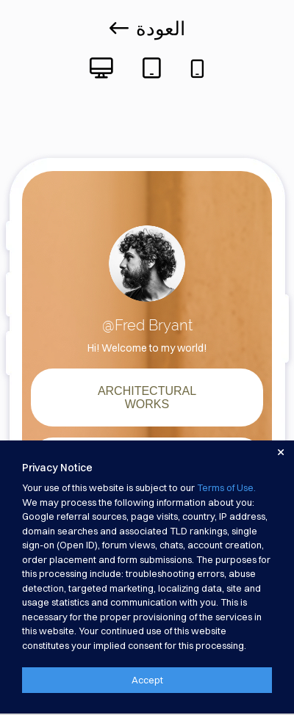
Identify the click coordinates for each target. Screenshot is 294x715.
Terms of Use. (226, 487)
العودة (147, 28)
